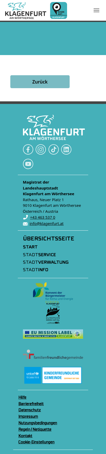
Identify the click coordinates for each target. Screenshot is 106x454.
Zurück (39, 82)
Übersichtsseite (48, 239)
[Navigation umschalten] (96, 10)
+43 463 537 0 (42, 217)
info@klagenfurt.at (47, 223)
